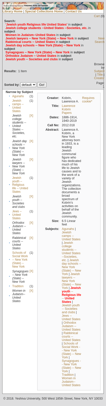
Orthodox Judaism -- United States (71, 326)
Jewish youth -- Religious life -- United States (20, 184)
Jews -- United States (17, 215)
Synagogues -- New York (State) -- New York (71, 366)
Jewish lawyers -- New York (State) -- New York (71, 281)
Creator (99, 78)
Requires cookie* (88, 99)
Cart (97, 16)
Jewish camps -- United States (18, 106)
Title (100, 74)
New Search (100, 40)
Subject (99, 71)
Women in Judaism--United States (71, 381)
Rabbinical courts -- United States (71, 336)
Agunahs (18, 96)
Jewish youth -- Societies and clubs (71, 309)
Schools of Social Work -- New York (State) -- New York (20, 259)
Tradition (18, 286)
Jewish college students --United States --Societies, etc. (71, 251)
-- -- (71, 295)
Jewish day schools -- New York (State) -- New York (71, 267)
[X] (31, 115)
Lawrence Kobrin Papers (68, 109)
